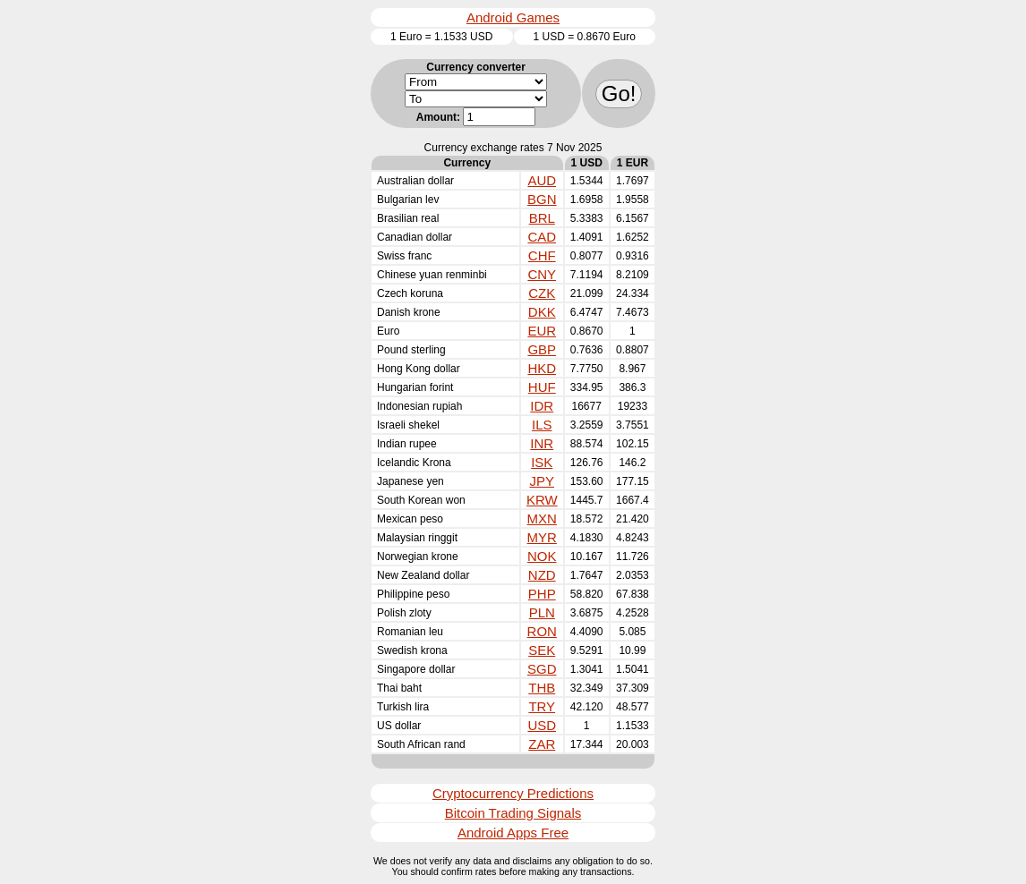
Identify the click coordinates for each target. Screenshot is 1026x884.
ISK (541, 462)
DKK (542, 311)
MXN (542, 518)
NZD (542, 574)
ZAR (541, 744)
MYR (542, 537)
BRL (542, 217)
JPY (541, 481)
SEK (541, 650)
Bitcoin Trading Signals (513, 812)
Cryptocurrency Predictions (513, 793)
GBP (541, 349)
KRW (542, 499)
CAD (541, 236)
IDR (541, 405)
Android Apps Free (513, 832)
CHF (542, 255)
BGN (542, 199)
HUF (542, 387)
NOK (542, 556)
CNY (541, 274)
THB (541, 687)
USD (541, 725)
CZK (541, 293)
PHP (542, 593)
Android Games (513, 17)
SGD (542, 668)
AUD (541, 180)
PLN (542, 612)
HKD (541, 368)
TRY (541, 706)
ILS (542, 424)
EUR (541, 330)
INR (541, 443)
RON (542, 631)
